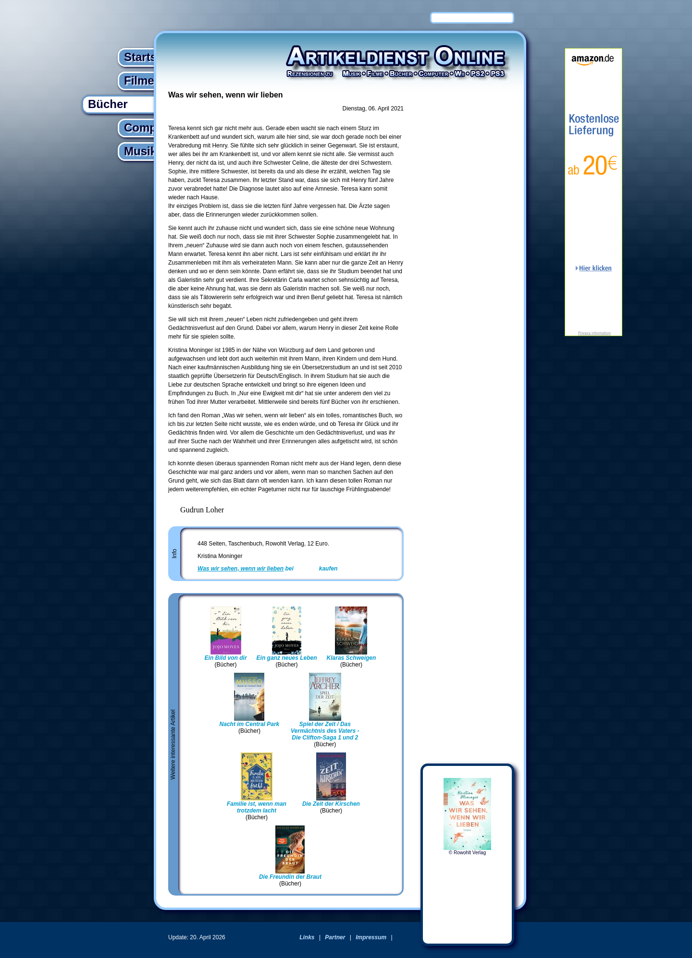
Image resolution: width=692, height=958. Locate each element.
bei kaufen (267, 568)
